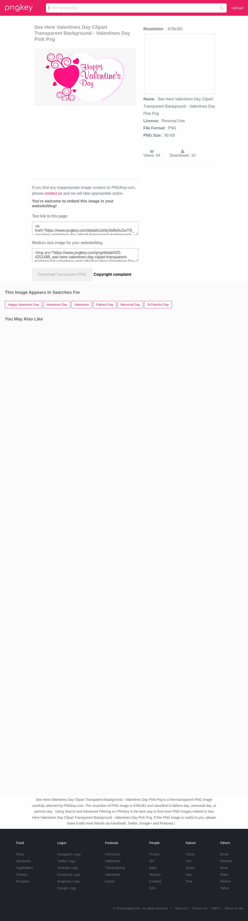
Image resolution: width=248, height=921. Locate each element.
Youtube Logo (67, 868)
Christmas (112, 854)
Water (224, 874)
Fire (188, 861)
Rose (224, 868)
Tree (189, 881)
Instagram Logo (69, 854)
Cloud (190, 854)
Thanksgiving (115, 868)
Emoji (224, 854)
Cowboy (155, 881)
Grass (190, 868)
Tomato (21, 874)
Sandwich (23, 861)
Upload (237, 8)
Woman (155, 874)
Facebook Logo (69, 874)
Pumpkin (22, 881)
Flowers (226, 861)
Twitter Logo (66, 861)
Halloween (113, 861)
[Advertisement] (108, 142)
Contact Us (199, 908)
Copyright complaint (113, 274)
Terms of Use (234, 908)
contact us (53, 193)
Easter (110, 881)
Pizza (20, 854)
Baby (153, 868)
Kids (152, 888)
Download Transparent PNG (62, 274)
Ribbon (225, 881)
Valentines (112, 874)
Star (189, 874)
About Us (181, 908)
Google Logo (67, 888)
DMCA (216, 908)
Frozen (154, 854)
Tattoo (224, 888)
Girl (152, 861)
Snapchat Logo (68, 881)
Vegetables (24, 868)
